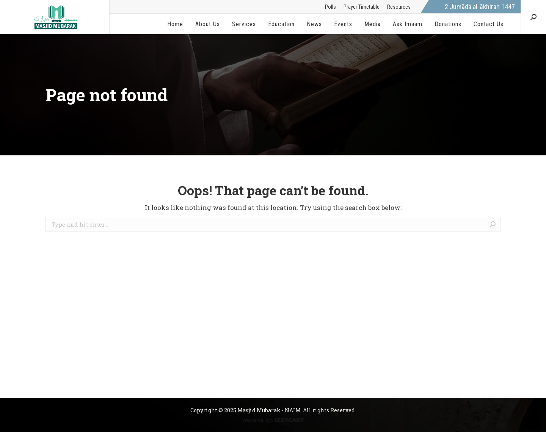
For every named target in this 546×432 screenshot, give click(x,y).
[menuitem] (330, 7)
